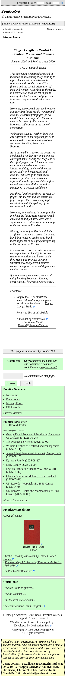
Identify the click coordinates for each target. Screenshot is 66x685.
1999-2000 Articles (14, 32)
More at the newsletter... (16, 500)
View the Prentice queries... (18, 587)
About (32, 618)
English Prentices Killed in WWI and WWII (31, 468)
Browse (11, 383)
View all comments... (15, 593)
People (16, 23)
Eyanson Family (15, 460)
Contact (42, 618)
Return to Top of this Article (32, 312)
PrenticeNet (38, 318)
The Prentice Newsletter (39, 281)
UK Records (13, 407)
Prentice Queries (52, 614)
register (23, 2)
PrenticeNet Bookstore (20, 571)
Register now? (48, 367)
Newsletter (12, 395)
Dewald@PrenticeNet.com (33, 325)
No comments (55, 29)
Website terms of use (21, 622)
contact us (8, 657)
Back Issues (13, 399)
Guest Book (34, 614)
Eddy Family (13, 464)
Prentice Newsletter (14, 29)
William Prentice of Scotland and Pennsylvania (32, 445)
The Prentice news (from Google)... (23, 605)
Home (7, 23)
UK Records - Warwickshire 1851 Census (29, 483)
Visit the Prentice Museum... (19, 599)
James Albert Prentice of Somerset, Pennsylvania (33, 453)
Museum (35, 23)
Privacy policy (45, 622)
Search (27, 383)
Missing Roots (14, 403)
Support (22, 618)
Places (25, 23)
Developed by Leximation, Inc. (31, 625)
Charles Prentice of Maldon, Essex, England (31, 476)
